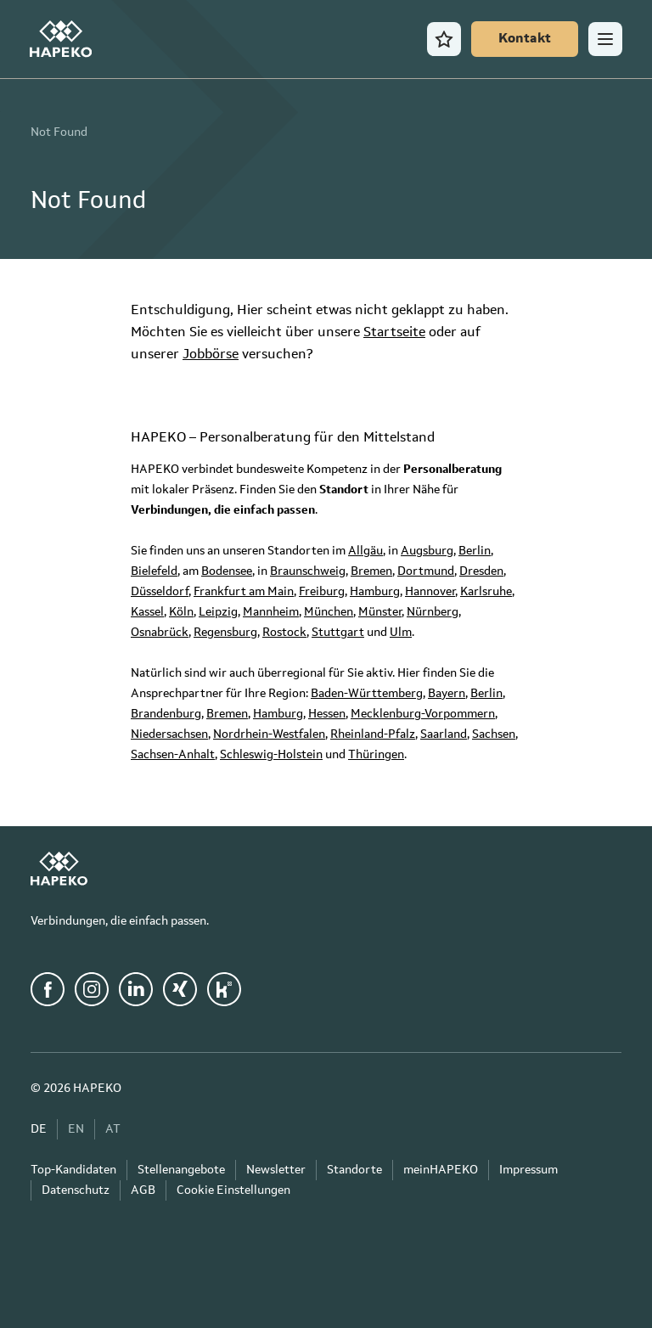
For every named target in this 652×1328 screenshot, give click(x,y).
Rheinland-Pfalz (372, 734)
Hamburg (375, 592)
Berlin (474, 551)
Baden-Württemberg (367, 694)
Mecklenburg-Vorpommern (423, 714)
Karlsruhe (486, 592)
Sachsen (493, 734)
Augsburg (427, 551)
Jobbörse (211, 355)
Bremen (371, 571)
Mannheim (271, 612)
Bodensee (226, 571)
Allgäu (365, 551)
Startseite (394, 333)
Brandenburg (166, 714)
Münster (380, 612)
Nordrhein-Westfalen (269, 734)
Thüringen (376, 755)
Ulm (401, 633)
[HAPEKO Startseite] (62, 39)
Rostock (284, 633)
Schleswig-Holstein (271, 755)
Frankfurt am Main (244, 592)
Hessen (327, 714)
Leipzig (218, 612)
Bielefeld (154, 571)
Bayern (446, 694)
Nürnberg (432, 612)
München (328, 612)
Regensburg (225, 633)
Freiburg (322, 592)
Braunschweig (308, 571)
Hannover (430, 592)
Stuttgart (338, 633)
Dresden (481, 571)
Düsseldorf (159, 592)
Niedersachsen (169, 734)
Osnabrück (159, 633)
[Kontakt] (523, 39)
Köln (181, 612)
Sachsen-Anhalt (173, 755)
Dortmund (425, 571)
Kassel (147, 612)
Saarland (443, 734)
